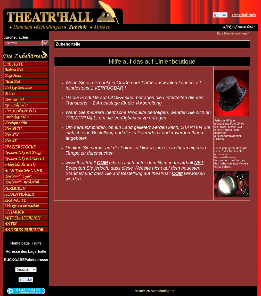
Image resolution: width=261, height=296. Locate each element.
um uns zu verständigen (153, 291)
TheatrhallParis (244, 15)
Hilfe (38, 243)
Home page (20, 243)
